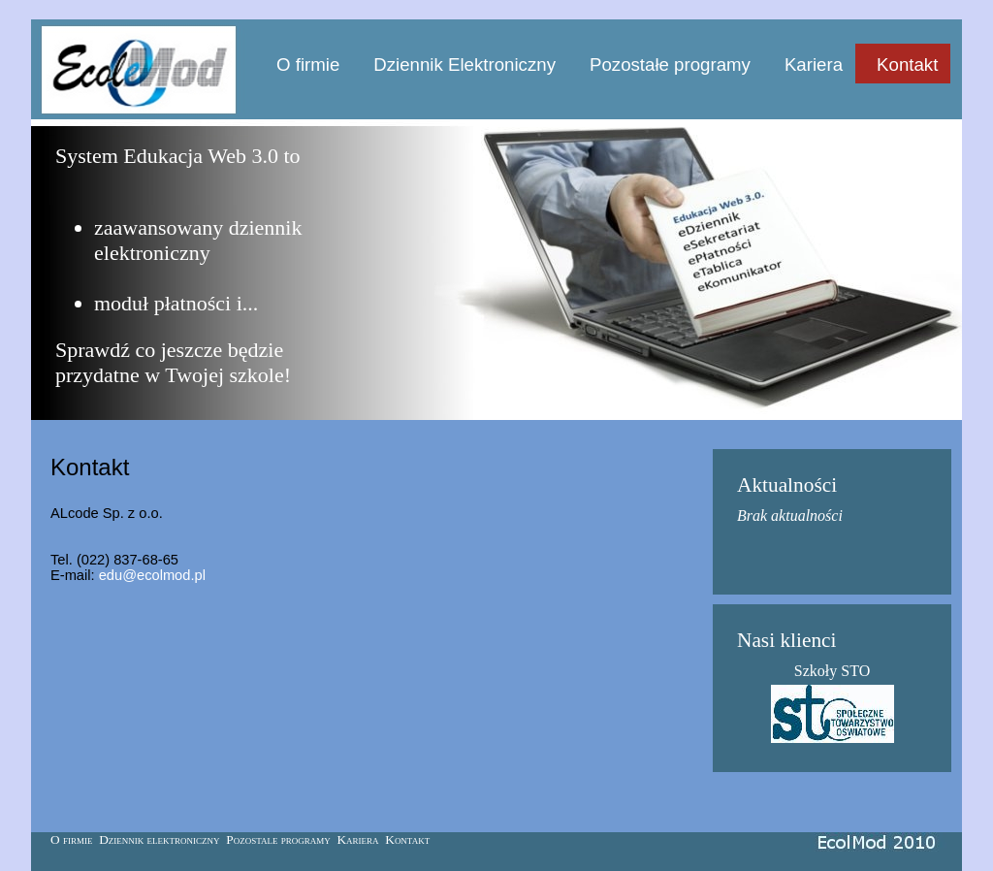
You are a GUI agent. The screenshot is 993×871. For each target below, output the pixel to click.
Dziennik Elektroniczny (464, 64)
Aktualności (787, 485)
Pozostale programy (278, 839)
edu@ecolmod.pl (152, 575)
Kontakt (907, 64)
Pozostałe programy (670, 64)
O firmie (307, 64)
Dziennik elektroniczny (159, 839)
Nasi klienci (786, 640)
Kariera (814, 64)
